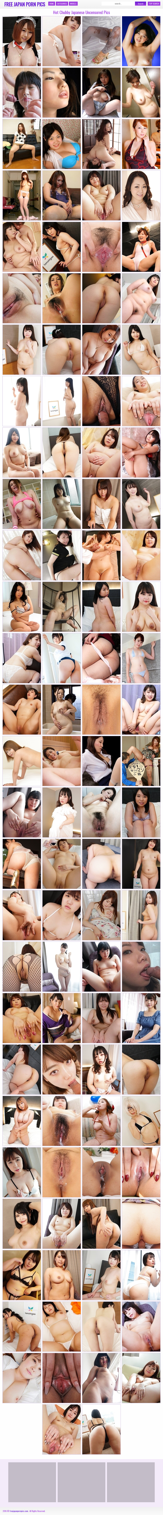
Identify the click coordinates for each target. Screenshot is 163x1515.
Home (52, 3)
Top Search (154, 3)
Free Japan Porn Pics (24, 4)
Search (140, 3)
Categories (62, 3)
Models (73, 3)
